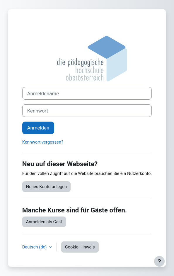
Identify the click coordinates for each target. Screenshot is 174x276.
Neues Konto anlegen (46, 186)
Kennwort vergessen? (42, 142)
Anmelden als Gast (44, 221)
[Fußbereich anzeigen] (159, 261)
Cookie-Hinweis (80, 247)
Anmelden (38, 128)
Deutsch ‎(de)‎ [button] (35, 247)
